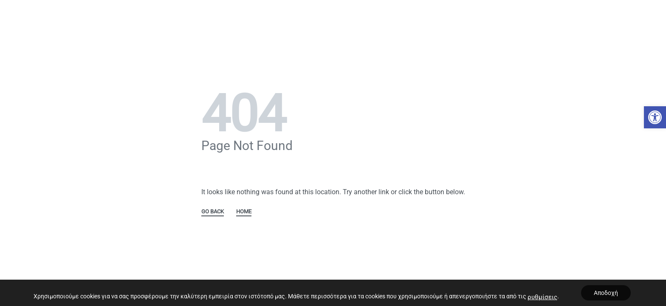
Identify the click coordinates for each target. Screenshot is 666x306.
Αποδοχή (606, 292)
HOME (243, 212)
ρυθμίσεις (542, 297)
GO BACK (212, 212)
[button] (655, 117)
